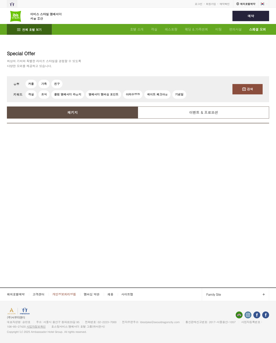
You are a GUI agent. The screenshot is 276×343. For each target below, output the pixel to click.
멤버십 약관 (92, 294)
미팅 (218, 29)
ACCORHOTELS (18, 311)
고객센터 (38, 294)
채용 (110, 294)
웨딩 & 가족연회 (196, 29)
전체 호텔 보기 (32, 29)
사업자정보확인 (36, 326)
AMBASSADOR (39, 311)
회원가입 (211, 4)
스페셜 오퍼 (257, 29)
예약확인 (225, 4)
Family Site (211, 294)
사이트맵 (127, 294)
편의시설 (235, 29)
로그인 (198, 4)
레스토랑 (171, 29)
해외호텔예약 (16, 294)
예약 (251, 16)
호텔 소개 (136, 29)
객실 (154, 29)
